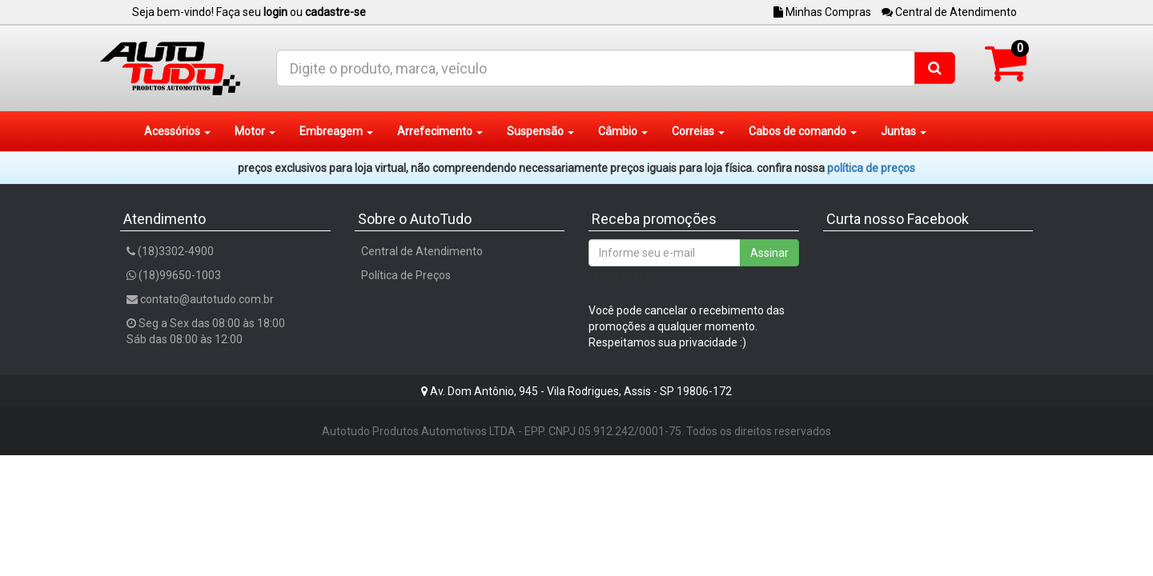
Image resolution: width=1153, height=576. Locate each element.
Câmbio (623, 131)
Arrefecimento (440, 131)
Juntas (903, 131)
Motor (255, 131)
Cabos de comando (803, 131)
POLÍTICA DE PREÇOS (871, 168)
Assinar (769, 252)
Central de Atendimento (949, 12)
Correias (698, 131)
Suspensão (540, 131)
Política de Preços (406, 275)
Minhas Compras (822, 12)
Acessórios (177, 131)
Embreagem (336, 131)
